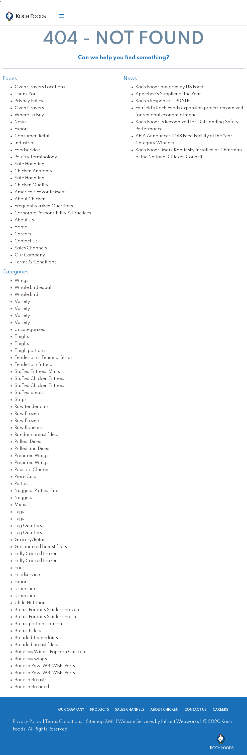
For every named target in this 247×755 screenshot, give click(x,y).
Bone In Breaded (32, 687)
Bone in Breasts (31, 680)
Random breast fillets (36, 435)
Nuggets (23, 498)
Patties (21, 484)
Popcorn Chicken (32, 470)
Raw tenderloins (32, 407)
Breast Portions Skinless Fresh (45, 617)
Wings (21, 280)
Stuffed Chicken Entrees (39, 378)
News (20, 122)
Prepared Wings (31, 456)
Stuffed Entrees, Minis (37, 371)
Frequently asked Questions (44, 206)
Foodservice (27, 150)
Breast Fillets (28, 631)
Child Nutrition (30, 603)
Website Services (136, 721)
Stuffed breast (29, 393)
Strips (21, 400)
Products (91, 709)
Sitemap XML (100, 721)
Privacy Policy (29, 101)
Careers (23, 234)
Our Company (30, 255)
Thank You (26, 94)
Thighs (22, 336)
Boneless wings (31, 659)
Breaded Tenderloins (36, 638)
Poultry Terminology (36, 157)
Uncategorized (30, 329)
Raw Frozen (27, 414)
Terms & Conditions (35, 262)
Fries (20, 568)
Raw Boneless (29, 428)
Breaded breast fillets (36, 645)
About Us (24, 220)
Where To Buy (29, 115)
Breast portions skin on (38, 624)
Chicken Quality (31, 185)
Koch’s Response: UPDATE (162, 101)
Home (21, 227)
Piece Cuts (25, 477)
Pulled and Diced (32, 449)
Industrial (25, 143)
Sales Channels (31, 248)
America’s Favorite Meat (40, 192)
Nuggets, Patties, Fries (37, 491)
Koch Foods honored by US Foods (170, 87)
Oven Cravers (29, 108)
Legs (19, 512)
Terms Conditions (63, 721)
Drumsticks (26, 589)
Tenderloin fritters (33, 364)
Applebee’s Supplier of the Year (168, 94)
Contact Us (26, 241)
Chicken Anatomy (33, 171)
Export (21, 129)
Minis (20, 505)
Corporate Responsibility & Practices (53, 213)
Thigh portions (30, 350)
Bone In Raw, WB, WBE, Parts (45, 666)
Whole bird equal (33, 287)
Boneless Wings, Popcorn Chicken (50, 652)
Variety (22, 301)
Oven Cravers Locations (40, 87)
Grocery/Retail (30, 540)
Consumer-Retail (33, 136)
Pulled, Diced (28, 442)
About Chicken (30, 199)
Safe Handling (30, 164)
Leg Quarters (28, 526)
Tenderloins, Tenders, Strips (43, 357)
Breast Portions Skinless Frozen (47, 610)
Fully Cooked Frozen (36, 554)
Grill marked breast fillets (41, 547)
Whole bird (26, 294)
